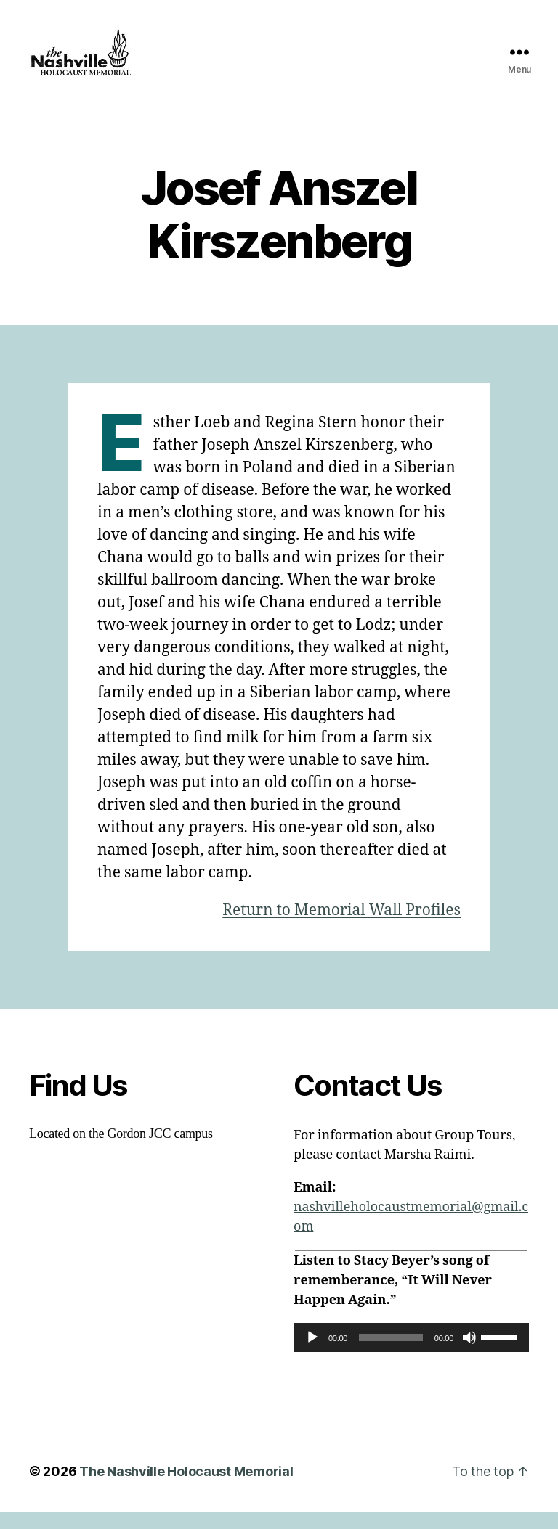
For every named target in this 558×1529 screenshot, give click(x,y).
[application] (411, 1354)
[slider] (391, 1354)
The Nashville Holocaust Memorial (186, 1488)
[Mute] (469, 1354)
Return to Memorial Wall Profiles (341, 927)
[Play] (312, 1354)
